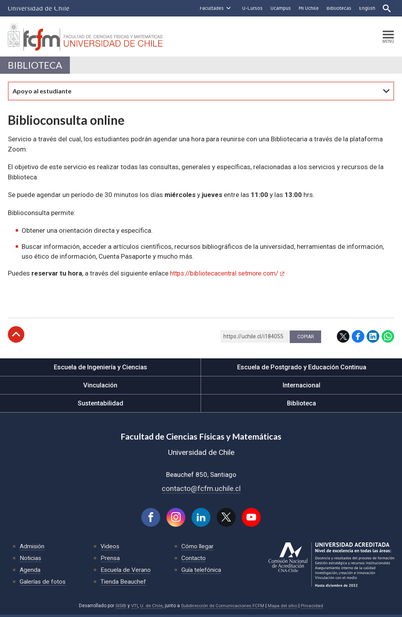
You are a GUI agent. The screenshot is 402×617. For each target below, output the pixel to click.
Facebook (358, 338)
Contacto (193, 560)
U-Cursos (251, 8)
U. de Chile (149, 608)
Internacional (301, 387)
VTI (132, 608)
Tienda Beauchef (123, 584)
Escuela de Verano (126, 572)
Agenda (30, 572)
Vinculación (100, 387)
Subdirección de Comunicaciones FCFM (223, 608)
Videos (110, 548)
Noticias (31, 560)
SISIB (118, 608)
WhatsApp (388, 338)
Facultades (211, 8)
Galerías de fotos (43, 584)
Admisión (33, 548)
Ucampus (280, 8)
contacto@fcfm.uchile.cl (201, 490)
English (366, 8)
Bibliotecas (338, 8)
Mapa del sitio (284, 608)
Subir (16, 336)
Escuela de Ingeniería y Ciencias (100, 369)
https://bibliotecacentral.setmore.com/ (227, 275)
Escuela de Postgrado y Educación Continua (301, 369)
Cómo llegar (197, 548)
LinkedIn (372, 338)
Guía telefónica (201, 572)
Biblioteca (36, 66)
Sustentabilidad (100, 405)
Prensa (110, 560)
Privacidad (314, 608)
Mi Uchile (308, 8)
